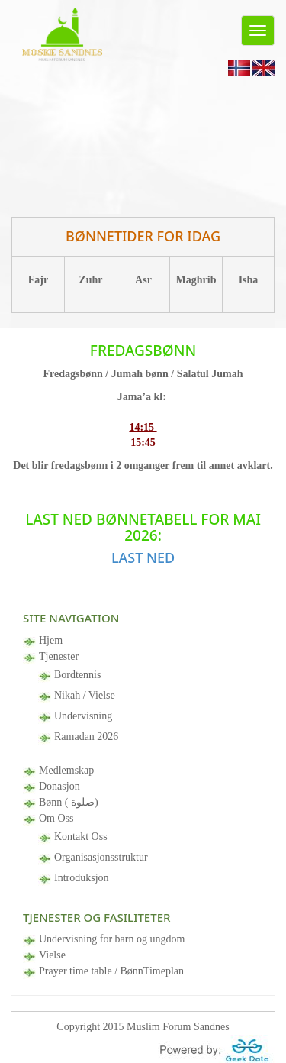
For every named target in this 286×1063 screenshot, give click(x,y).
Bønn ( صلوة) (68, 802)
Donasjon (59, 786)
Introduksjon (81, 878)
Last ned (143, 557)
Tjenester (59, 656)
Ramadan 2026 (86, 736)
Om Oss (56, 818)
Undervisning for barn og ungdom (112, 939)
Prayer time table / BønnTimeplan (111, 971)
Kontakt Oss (81, 836)
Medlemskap (66, 770)
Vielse (52, 955)
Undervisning (83, 716)
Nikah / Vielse (84, 695)
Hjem (51, 640)
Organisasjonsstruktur (101, 857)
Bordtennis (77, 674)
